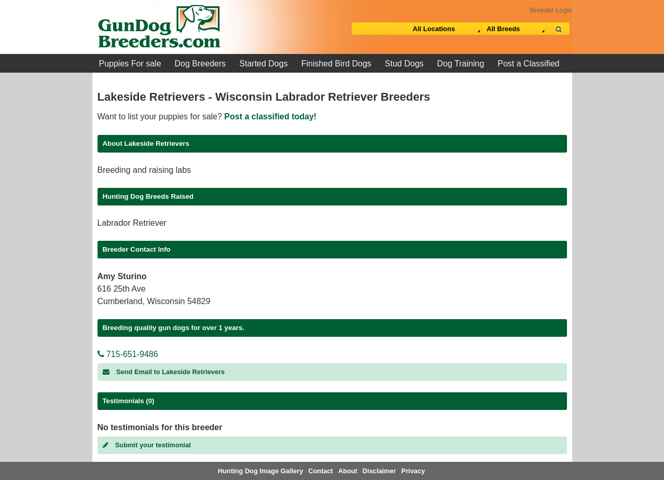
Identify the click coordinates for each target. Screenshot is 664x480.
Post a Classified (528, 63)
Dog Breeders (200, 63)
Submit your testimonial (147, 445)
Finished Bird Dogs (336, 63)
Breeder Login (551, 10)
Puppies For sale (130, 63)
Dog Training (461, 63)
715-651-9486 (128, 354)
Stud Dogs (404, 63)
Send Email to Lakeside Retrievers (164, 372)
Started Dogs (263, 63)
